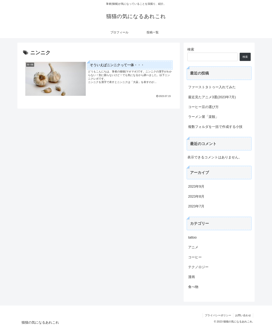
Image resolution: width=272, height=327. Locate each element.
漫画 (191, 277)
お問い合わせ (243, 315)
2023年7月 (196, 206)
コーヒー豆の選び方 (203, 107)
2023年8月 (196, 196)
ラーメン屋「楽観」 (203, 117)
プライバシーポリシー (218, 315)
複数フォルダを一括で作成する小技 (215, 127)
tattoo (192, 237)
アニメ (193, 247)
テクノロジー (198, 267)
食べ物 (193, 287)
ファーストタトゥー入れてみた (212, 87)
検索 (190, 49)
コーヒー (195, 257)
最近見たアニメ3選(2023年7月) (212, 97)
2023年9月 (196, 186)
